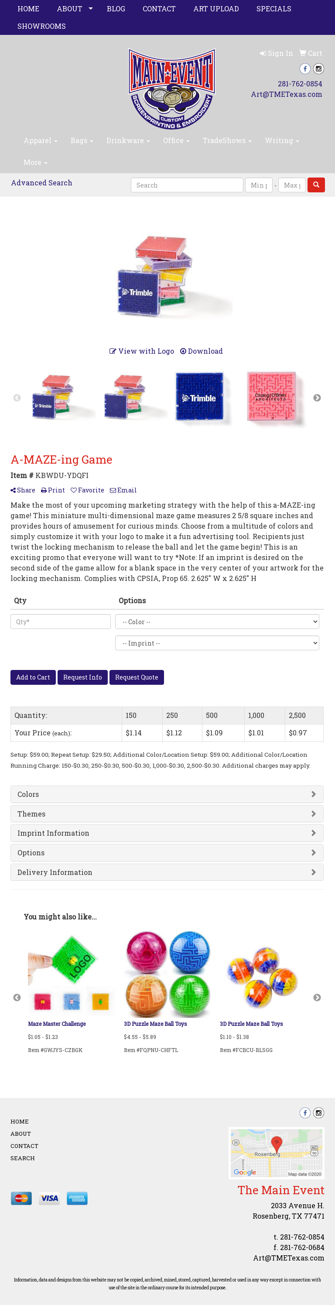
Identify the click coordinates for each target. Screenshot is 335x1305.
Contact (159, 8)
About (69, 8)
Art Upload (216, 8)
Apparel (41, 140)
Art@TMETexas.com (286, 94)
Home (28, 8)
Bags (82, 140)
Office (176, 140)
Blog (116, 8)
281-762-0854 (300, 83)
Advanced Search (41, 182)
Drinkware (128, 140)
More (36, 162)
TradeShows (227, 140)
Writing (282, 140)
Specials (273, 8)
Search (22, 1158)
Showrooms (41, 26)
